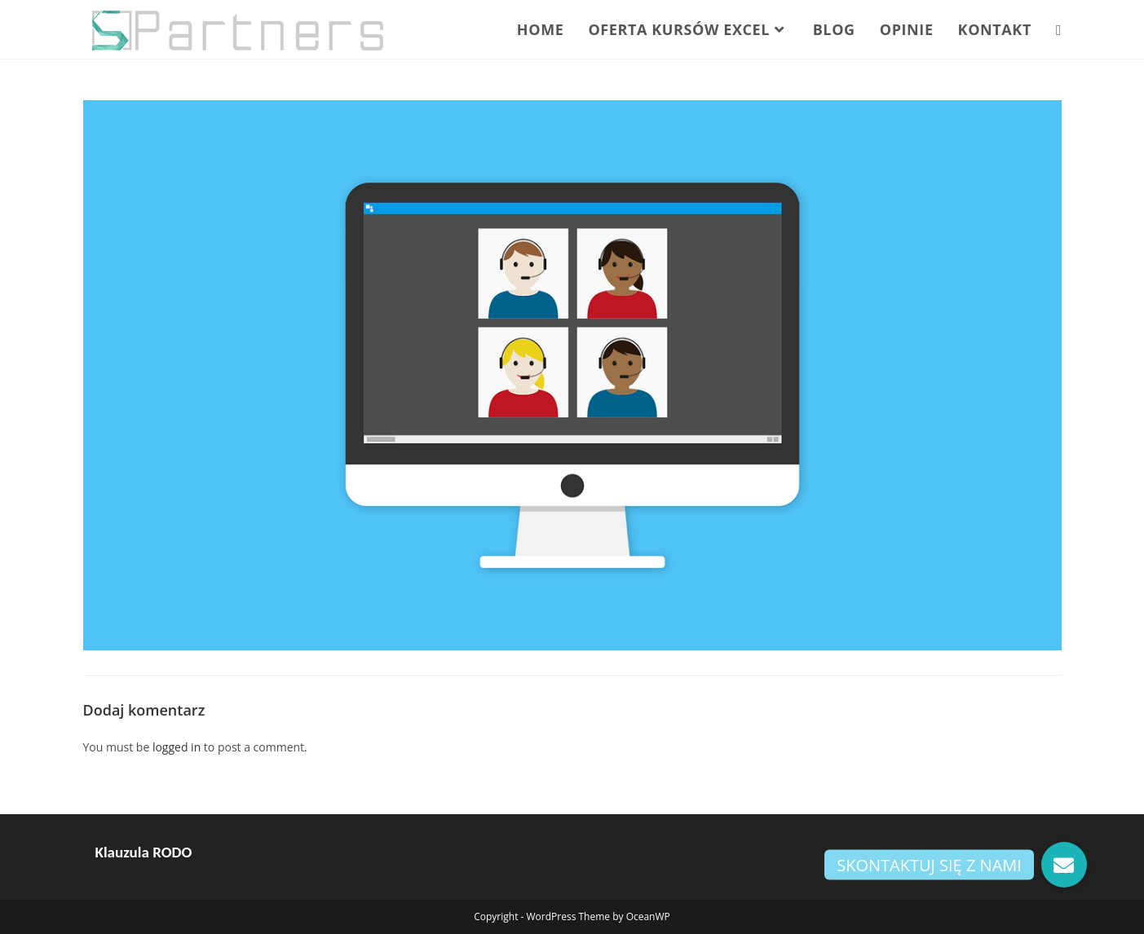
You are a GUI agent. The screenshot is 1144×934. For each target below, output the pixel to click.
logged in (176, 747)
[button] (1064, 865)
